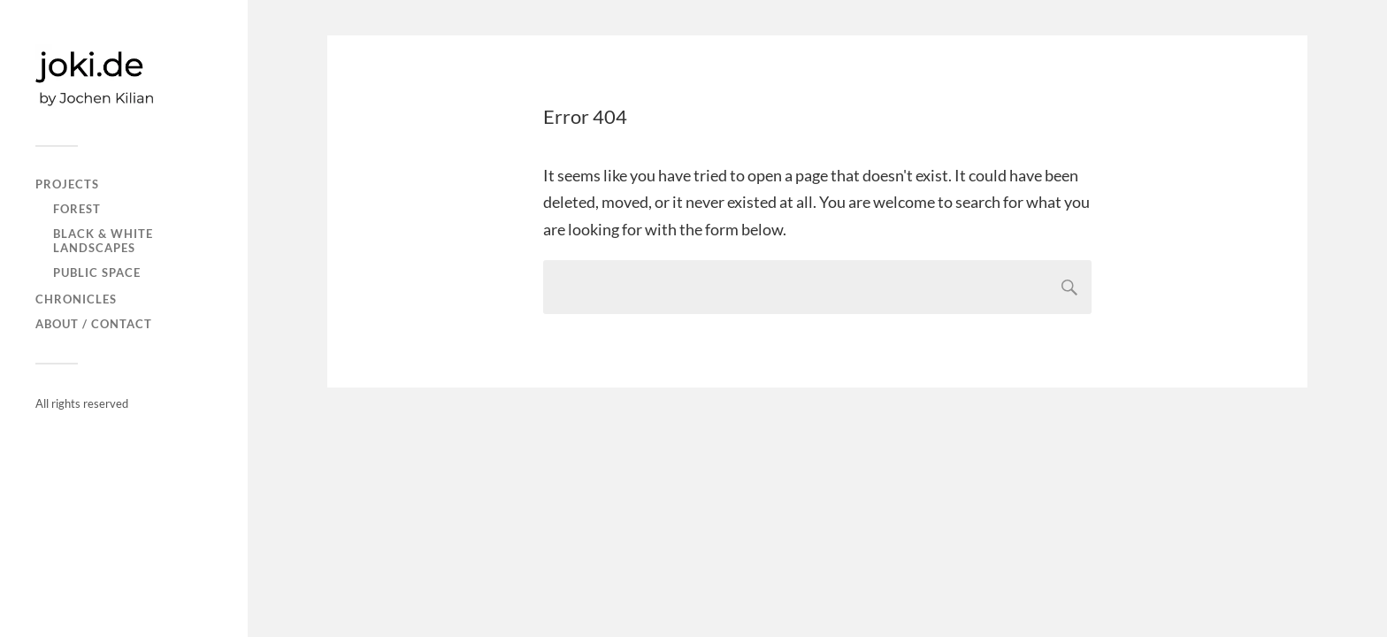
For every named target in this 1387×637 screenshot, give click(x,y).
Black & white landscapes (103, 240)
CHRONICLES (76, 299)
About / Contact (93, 324)
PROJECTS (67, 184)
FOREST (77, 209)
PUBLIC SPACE (97, 272)
